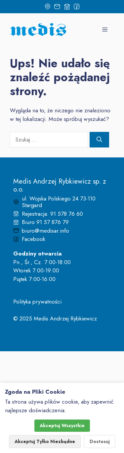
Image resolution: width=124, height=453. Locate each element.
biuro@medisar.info (45, 231)
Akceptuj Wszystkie (62, 425)
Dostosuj (100, 441)
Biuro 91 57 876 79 (45, 222)
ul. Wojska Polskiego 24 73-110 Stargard (59, 202)
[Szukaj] (99, 140)
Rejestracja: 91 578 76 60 (52, 214)
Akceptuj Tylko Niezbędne (45, 441)
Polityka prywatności (37, 302)
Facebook (33, 239)
